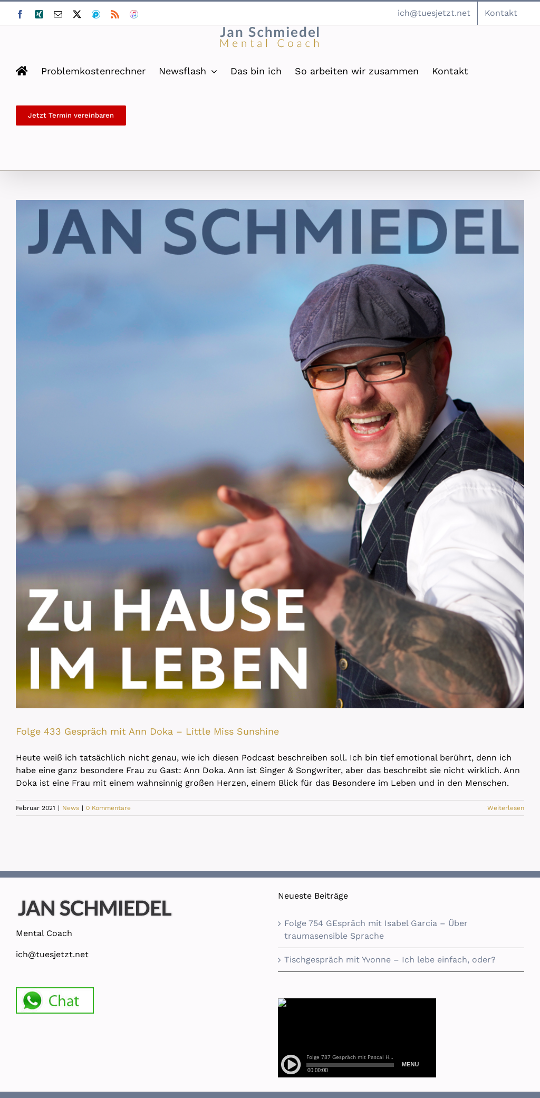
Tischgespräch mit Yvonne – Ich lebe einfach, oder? (390, 960)
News (70, 808)
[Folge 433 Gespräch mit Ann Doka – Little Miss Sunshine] (270, 454)
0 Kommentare (108, 808)
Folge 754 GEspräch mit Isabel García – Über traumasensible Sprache (376, 929)
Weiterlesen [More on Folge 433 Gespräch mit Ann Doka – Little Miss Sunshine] (505, 808)
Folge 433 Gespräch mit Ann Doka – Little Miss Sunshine (147, 731)
